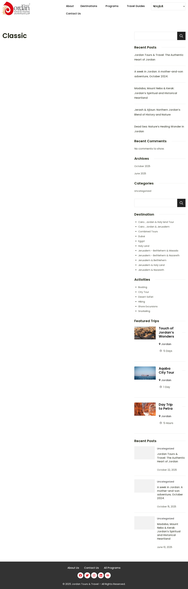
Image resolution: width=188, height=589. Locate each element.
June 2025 (140, 173)
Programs (112, 10)
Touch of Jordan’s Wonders (166, 332)
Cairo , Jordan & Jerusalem (154, 226)
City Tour (143, 292)
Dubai (141, 236)
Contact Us (91, 567)
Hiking (141, 301)
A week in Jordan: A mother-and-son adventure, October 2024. (170, 491)
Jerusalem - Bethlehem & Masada (158, 250)
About (70, 10)
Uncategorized (142, 191)
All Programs (112, 567)
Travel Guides (136, 10)
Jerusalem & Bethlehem (152, 260)
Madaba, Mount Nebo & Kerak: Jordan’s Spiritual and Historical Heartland (155, 93)
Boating (142, 287)
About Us (73, 567)
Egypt (141, 241)
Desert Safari (145, 296)
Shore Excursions (148, 306)
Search (181, 36)
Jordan (166, 344)
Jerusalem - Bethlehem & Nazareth (159, 255)
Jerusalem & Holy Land (151, 265)
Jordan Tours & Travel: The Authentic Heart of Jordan (171, 457)
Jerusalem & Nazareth (151, 270)
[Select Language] (168, 6)
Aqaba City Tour (166, 370)
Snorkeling (144, 311)
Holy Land (143, 246)
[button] (89, 10)
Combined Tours (148, 231)
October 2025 (142, 166)
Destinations (88, 10)
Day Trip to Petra (166, 406)
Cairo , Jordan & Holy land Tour (156, 222)
